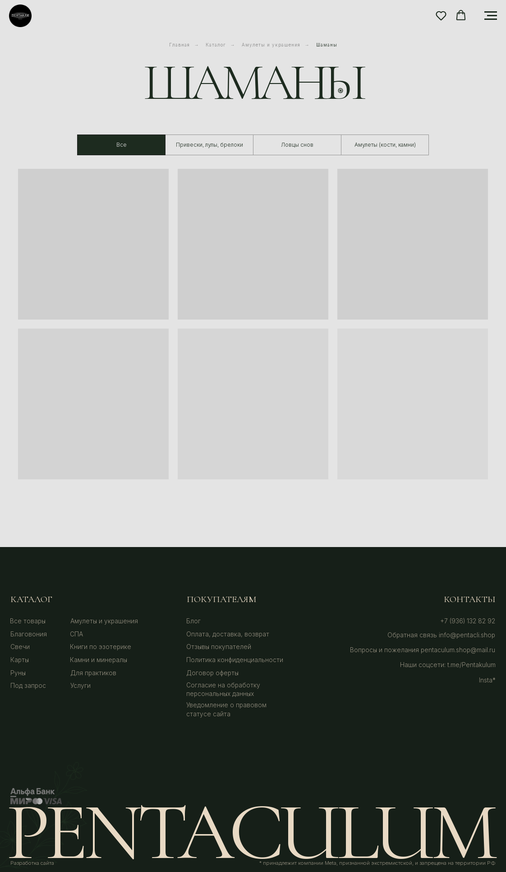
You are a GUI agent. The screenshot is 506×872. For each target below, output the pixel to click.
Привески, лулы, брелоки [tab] (209, 144)
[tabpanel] (253, 351)
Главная (179, 44)
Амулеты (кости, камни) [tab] (385, 144)
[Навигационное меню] (490, 15)
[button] (441, 15)
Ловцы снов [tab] (297, 144)
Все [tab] (121, 144)
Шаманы (326, 44)
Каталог (216, 44)
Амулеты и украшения (271, 44)
